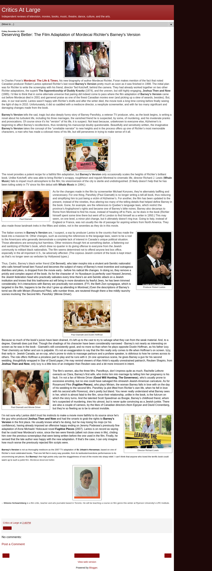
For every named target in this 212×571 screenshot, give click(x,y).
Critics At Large (21, 10)
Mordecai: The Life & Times (41, 80)
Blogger (93, 567)
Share (7, 528)
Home (87, 555)
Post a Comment (13, 544)
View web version (87, 562)
